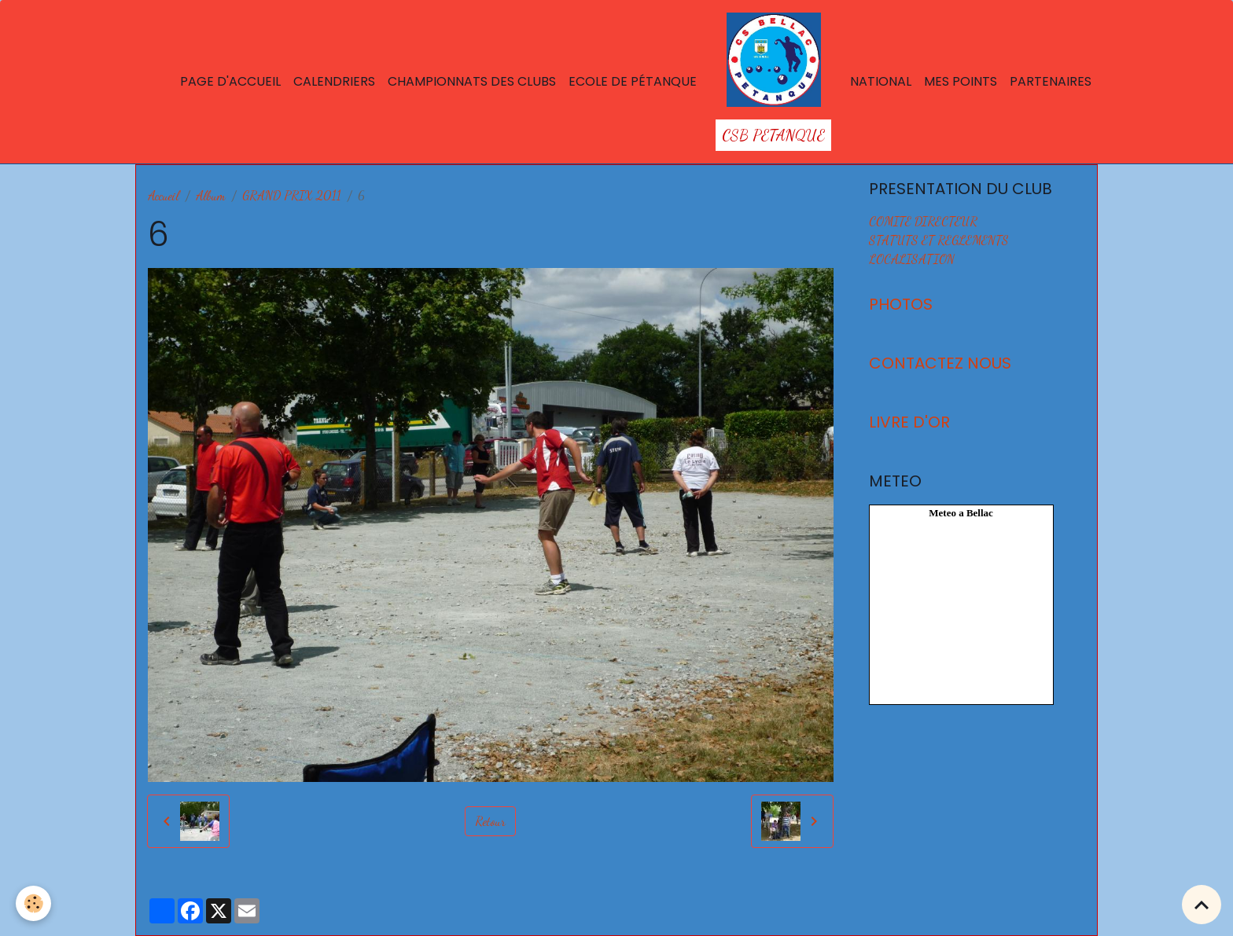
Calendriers (334, 81)
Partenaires (1050, 81)
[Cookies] (33, 903)
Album (211, 195)
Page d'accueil (230, 81)
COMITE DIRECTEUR (923, 221)
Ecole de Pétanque (633, 81)
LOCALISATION (912, 258)
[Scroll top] (1201, 904)
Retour (490, 820)
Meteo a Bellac (961, 513)
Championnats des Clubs (472, 81)
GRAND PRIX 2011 (291, 195)
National (880, 81)
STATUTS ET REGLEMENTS (939, 240)
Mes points (960, 81)
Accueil (163, 195)
